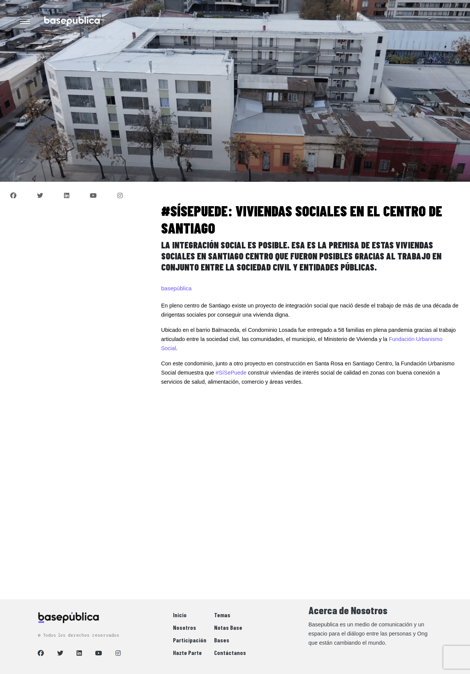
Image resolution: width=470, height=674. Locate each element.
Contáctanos (230, 652)
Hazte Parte (187, 652)
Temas (222, 615)
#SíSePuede (231, 373)
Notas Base (228, 627)
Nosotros (184, 627)
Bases (221, 640)
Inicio (180, 615)
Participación (189, 640)
